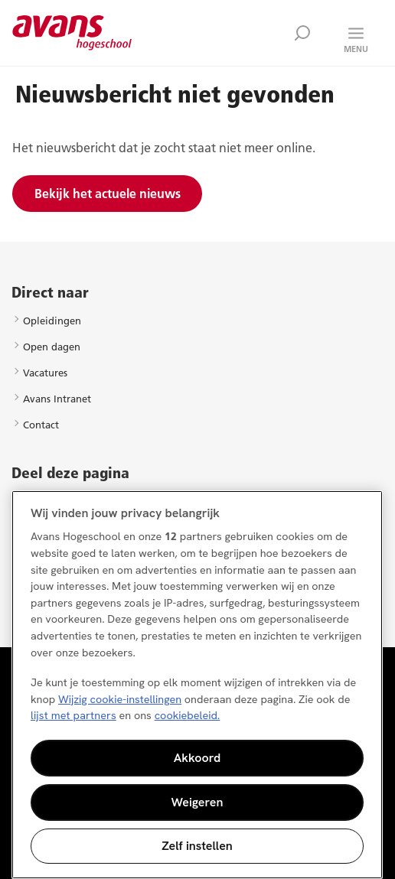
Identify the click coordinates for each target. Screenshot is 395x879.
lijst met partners (73, 715)
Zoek (302, 33)
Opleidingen (52, 320)
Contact (41, 424)
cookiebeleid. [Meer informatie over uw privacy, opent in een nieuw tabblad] (187, 715)
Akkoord (197, 758)
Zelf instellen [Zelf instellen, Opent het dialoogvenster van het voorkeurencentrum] (197, 846)
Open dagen (51, 346)
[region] (197, 684)
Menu (356, 49)
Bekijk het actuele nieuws (107, 193)
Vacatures (45, 372)
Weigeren (197, 802)
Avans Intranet (57, 398)
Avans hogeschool (72, 33)
